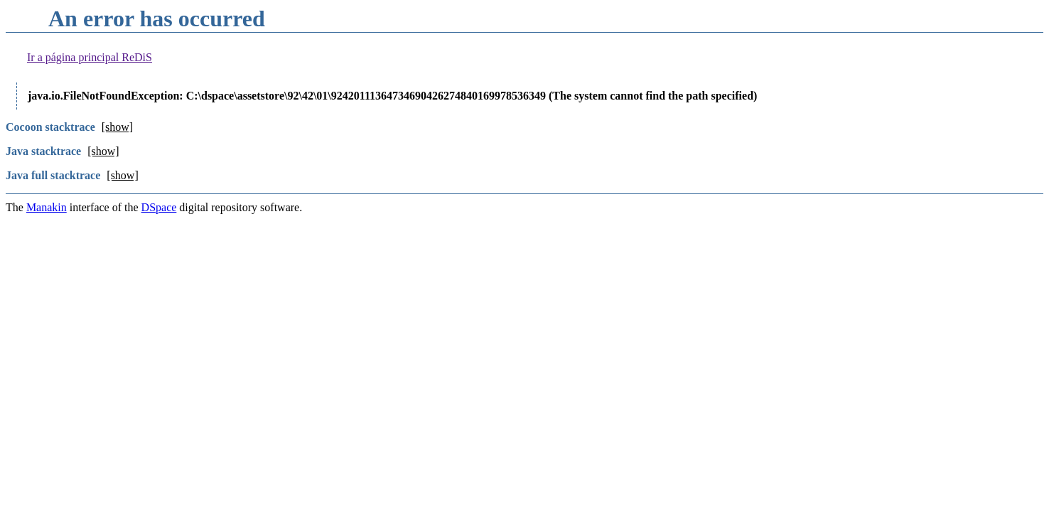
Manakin (46, 207)
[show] (117, 127)
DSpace (159, 207)
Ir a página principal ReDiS (89, 57)
